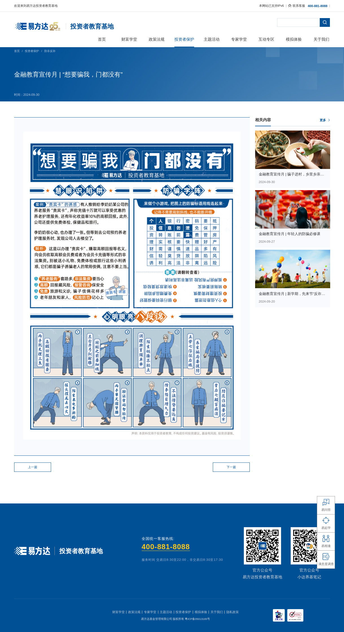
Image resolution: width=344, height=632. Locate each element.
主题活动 (166, 612)
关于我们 (217, 612)
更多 (323, 120)
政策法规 (134, 612)
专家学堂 (150, 612)
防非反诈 (50, 51)
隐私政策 (232, 612)
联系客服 (296, 5)
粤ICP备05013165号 (197, 618)
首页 (17, 51)
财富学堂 (118, 612)
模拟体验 (201, 612)
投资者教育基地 (92, 26)
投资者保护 (32, 51)
